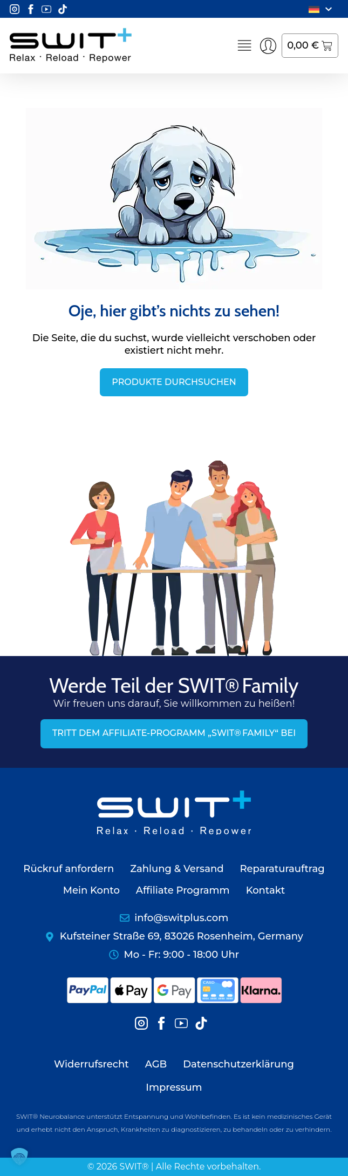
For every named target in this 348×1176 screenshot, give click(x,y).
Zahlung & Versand (176, 869)
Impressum (174, 1087)
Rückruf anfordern (68, 869)
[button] (19, 1156)
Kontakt (265, 890)
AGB (156, 1064)
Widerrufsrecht (91, 1064)
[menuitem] (322, 9)
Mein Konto (91, 890)
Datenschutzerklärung (238, 1064)
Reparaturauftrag (282, 869)
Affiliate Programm (183, 890)
